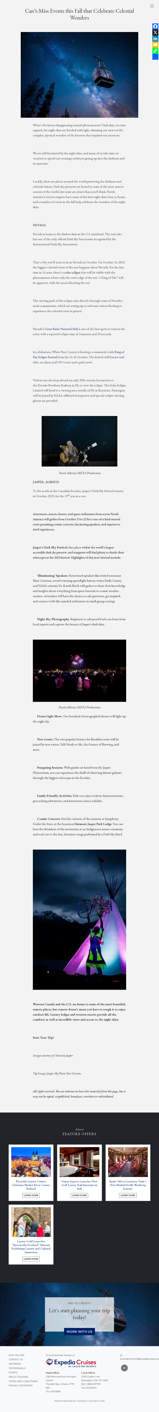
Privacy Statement (21, 1385)
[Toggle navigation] (152, 6)
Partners (15, 1364)
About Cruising (18, 1377)
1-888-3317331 (93, 1384)
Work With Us (79, 1331)
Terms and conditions (23, 1381)
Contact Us (16, 1359)
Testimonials (17, 1368)
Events (13, 1372)
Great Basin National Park (61, 329)
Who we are (17, 1355)
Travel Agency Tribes (96, 1401)
